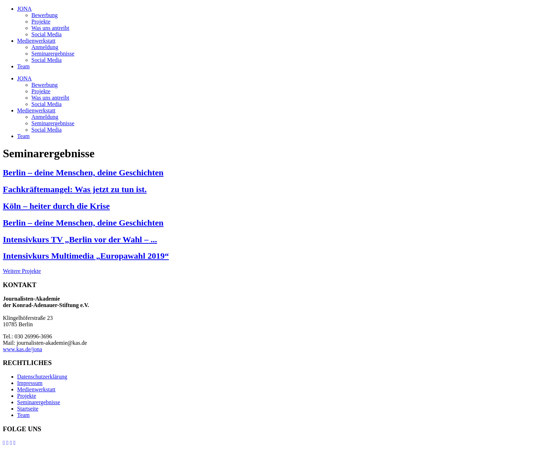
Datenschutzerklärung (42, 377)
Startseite (28, 409)
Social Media (46, 34)
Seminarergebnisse (53, 54)
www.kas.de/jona (22, 349)
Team (23, 66)
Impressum (29, 383)
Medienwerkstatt (36, 41)
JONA (24, 9)
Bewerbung (44, 15)
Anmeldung (44, 47)
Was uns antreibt (50, 28)
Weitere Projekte (22, 271)
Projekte (40, 22)
